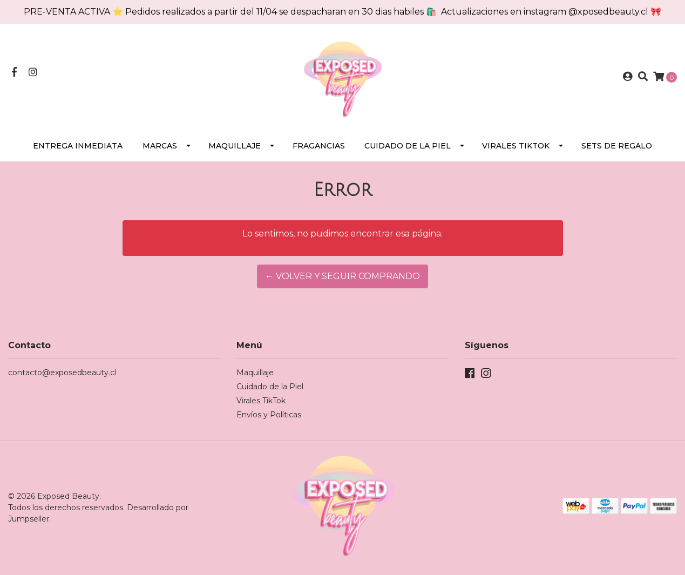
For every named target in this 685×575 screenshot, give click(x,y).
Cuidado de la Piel (407, 146)
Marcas (160, 146)
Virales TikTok (516, 146)
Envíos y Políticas (268, 415)
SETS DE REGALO (616, 146)
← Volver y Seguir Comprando (342, 276)
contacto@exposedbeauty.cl (62, 372)
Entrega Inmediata (78, 146)
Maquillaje (234, 146)
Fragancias (319, 146)
